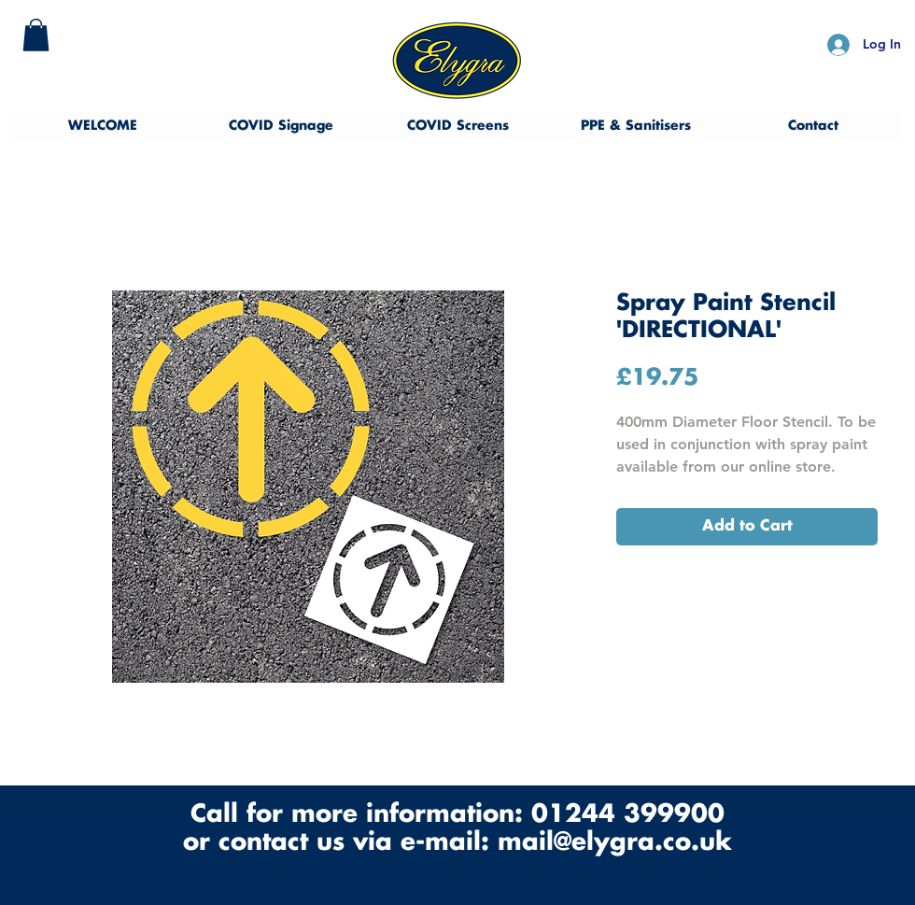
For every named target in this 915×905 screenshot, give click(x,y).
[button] (35, 35)
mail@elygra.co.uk (615, 842)
